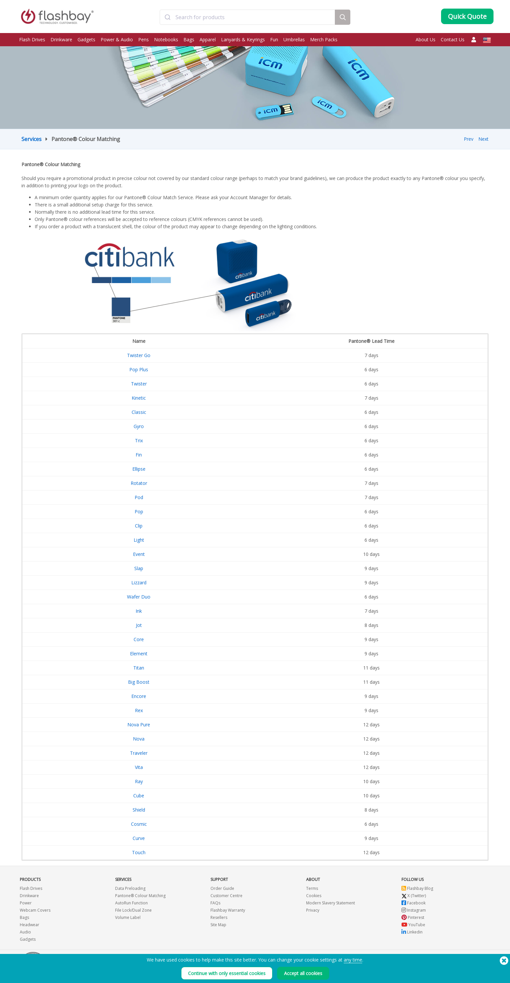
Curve (139, 838)
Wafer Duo (138, 597)
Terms (312, 888)
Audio (25, 932)
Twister (139, 384)
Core (139, 639)
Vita (139, 767)
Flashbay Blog (417, 888)
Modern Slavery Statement (330, 903)
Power (26, 903)
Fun (274, 39)
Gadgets (86, 39)
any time (353, 960)
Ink (139, 611)
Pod (139, 497)
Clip (139, 526)
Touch (138, 852)
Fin (139, 455)
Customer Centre (226, 895)
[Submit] (167, 17)
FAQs (215, 903)
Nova (138, 739)
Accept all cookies (303, 973)
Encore (138, 696)
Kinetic (139, 398)
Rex (139, 710)
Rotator (139, 483)
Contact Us (452, 39)
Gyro (139, 426)
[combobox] (247, 17)
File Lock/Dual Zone (133, 910)
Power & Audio (117, 39)
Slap (138, 568)
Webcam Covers (35, 910)
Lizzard (138, 582)
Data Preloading (130, 888)
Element (138, 653)
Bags (188, 39)
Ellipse (138, 469)
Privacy (312, 910)
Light (139, 540)
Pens (143, 39)
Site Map (218, 925)
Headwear (29, 925)
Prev (468, 139)
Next (483, 139)
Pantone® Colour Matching (140, 895)
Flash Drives (32, 39)
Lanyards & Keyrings (243, 39)
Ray (139, 781)
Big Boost (138, 682)
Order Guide (222, 888)
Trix (139, 440)
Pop (139, 511)
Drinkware (61, 39)
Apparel (208, 39)
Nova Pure (138, 724)
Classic (139, 412)
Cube (138, 795)
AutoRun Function (131, 903)
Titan (138, 668)
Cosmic (139, 824)
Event (139, 554)
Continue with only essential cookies (227, 973)
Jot (139, 625)
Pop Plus (138, 369)
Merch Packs (323, 39)
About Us (425, 39)
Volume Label (128, 917)
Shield (139, 810)
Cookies (313, 895)
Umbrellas (294, 39)
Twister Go (138, 355)
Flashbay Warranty (227, 910)
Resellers (218, 917)
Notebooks (166, 39)
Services (31, 139)
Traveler (138, 753)
